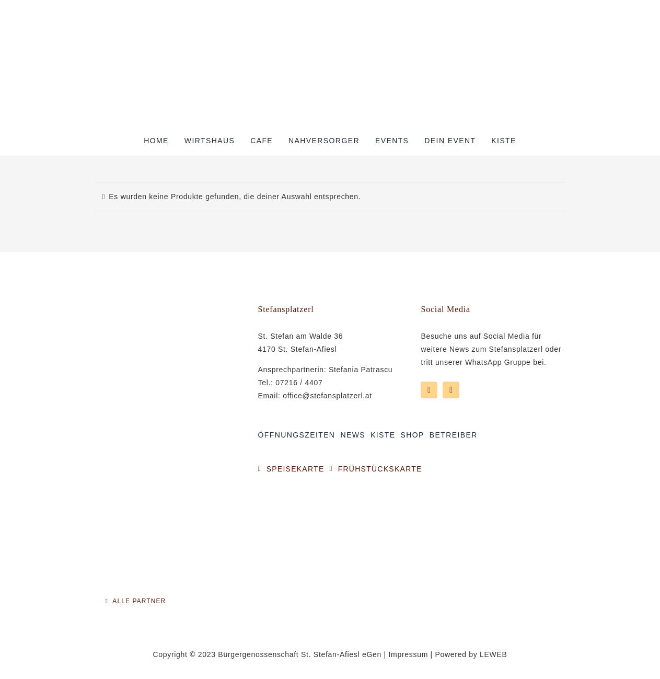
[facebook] (429, 390)
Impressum (408, 654)
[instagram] (451, 390)
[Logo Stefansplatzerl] (330, 27)
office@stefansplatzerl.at (327, 396)
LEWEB (493, 654)
